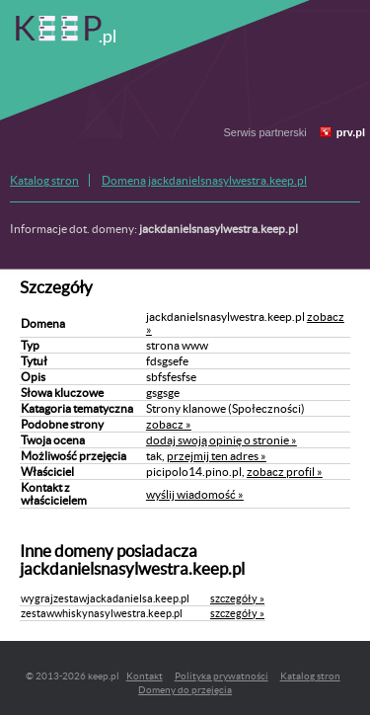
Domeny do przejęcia (185, 689)
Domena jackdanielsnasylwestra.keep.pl (204, 180)
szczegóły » (237, 598)
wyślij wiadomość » (195, 494)
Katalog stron (44, 180)
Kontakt (144, 676)
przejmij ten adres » (216, 455)
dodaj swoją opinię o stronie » (221, 440)
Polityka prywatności (221, 676)
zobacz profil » (285, 471)
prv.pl (350, 132)
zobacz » (168, 424)
